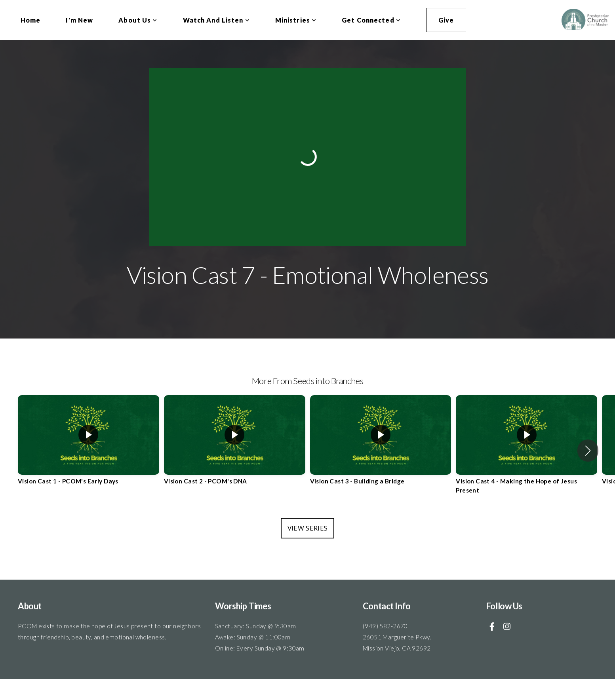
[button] (588, 450)
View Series (308, 528)
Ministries (295, 20)
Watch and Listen (216, 20)
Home (30, 20)
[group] (88, 446)
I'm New (79, 20)
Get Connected (371, 20)
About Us (137, 20)
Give (446, 20)
